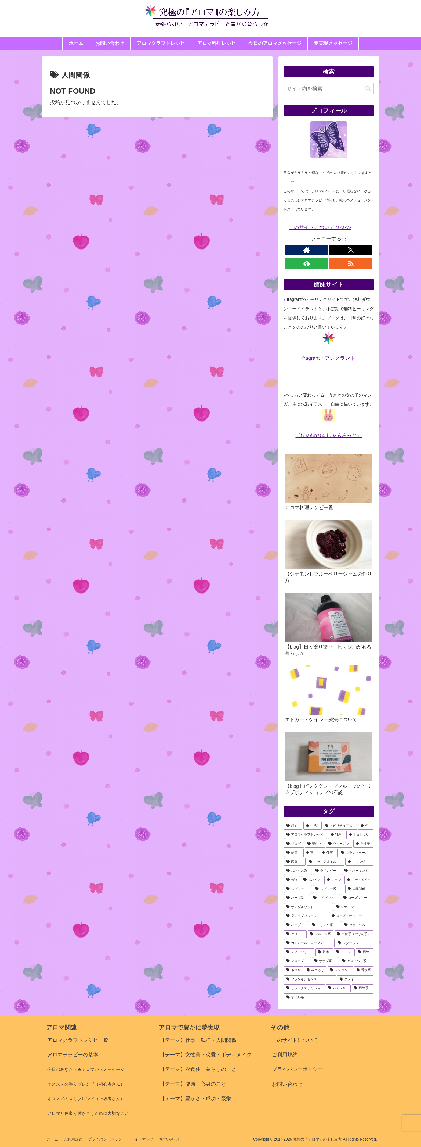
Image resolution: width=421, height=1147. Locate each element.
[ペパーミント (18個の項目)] (357, 871)
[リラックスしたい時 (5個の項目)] (304, 988)
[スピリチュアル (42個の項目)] (340, 826)
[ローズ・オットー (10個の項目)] (351, 916)
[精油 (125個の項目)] (293, 826)
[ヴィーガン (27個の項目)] (339, 844)
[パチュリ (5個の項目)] (338, 988)
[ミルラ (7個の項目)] (344, 952)
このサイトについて (295, 1040)
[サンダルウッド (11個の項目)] (308, 907)
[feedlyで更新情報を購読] (306, 263)
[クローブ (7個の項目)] (297, 961)
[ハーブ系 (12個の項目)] (297, 898)
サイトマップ (143, 1139)
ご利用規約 (284, 1054)
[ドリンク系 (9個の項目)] (325, 925)
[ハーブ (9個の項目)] (296, 925)
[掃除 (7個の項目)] (364, 952)
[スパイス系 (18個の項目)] (298, 871)
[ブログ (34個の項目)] (294, 844)
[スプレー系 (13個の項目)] (328, 889)
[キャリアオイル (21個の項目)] (325, 862)
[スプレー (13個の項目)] (298, 889)
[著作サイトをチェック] (306, 250)
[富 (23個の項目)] (310, 853)
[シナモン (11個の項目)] (353, 907)
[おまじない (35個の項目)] (359, 835)
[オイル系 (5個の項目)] (328, 997)
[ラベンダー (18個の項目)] (327, 871)
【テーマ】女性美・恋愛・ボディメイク (206, 1054)
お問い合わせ (287, 1084)
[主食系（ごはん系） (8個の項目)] (354, 934)
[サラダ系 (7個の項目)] (325, 961)
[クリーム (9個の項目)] (295, 934)
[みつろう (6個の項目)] (315, 970)
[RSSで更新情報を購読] (350, 263)
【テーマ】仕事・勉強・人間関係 (198, 1040)
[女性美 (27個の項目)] (363, 844)
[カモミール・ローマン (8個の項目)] (309, 943)
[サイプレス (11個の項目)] (325, 898)
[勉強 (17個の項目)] (292, 880)
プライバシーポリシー (297, 1069)
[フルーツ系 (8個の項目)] (320, 934)
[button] (368, 89)
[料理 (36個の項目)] (336, 835)
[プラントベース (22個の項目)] (356, 853)
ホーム (52, 1139)
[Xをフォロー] (350, 250)
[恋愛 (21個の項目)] (295, 862)
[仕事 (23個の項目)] (329, 853)
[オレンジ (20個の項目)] (359, 862)
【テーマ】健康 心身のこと (193, 1084)
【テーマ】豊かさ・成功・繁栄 (195, 1098)
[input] (329, 89)
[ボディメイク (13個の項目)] (358, 880)
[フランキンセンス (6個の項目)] (310, 979)
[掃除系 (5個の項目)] (362, 988)
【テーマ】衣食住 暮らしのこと (198, 1069)
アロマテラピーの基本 (72, 1054)
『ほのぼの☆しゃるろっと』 (329, 435)
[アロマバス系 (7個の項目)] (356, 961)
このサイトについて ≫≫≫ (320, 227)
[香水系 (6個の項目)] (363, 970)
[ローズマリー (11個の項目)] (357, 898)
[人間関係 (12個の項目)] (359, 889)
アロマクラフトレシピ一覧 (77, 1040)
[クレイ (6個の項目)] (355, 979)
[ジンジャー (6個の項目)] (340, 970)
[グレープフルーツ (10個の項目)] (306, 916)
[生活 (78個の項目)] (312, 826)
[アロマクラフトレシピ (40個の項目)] (305, 835)
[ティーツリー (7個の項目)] (299, 952)
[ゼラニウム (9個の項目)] (357, 925)
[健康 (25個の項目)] (293, 853)
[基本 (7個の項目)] (324, 952)
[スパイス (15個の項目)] (312, 880)
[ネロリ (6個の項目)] (293, 970)
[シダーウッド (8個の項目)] (354, 943)
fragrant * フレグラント (328, 358)
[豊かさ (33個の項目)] (315, 844)
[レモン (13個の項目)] (333, 880)
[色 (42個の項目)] (365, 826)
